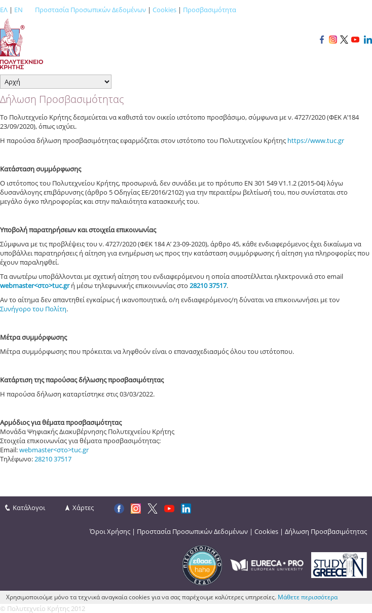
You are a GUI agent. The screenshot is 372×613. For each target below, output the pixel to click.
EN (18, 9)
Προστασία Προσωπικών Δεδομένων (90, 9)
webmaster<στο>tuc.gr (34, 285)
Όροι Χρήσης (110, 531)
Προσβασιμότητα (209, 9)
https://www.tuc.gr (315, 140)
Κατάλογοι (29, 507)
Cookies (164, 9)
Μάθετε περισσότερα (308, 597)
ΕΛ (4, 9)
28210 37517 (52, 458)
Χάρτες (83, 507)
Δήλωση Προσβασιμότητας (326, 531)
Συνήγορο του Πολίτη (33, 308)
